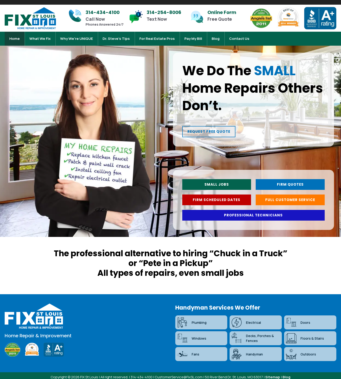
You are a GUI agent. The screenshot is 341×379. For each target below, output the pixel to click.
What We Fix (40, 36)
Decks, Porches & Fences (252, 335)
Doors (297, 319)
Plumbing (191, 319)
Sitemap (272, 373)
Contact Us (239, 36)
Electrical (246, 319)
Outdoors (300, 351)
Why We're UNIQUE (76, 36)
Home (14, 36)
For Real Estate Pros (157, 36)
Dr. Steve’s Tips (116, 36)
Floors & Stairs (304, 335)
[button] (212, 127)
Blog (216, 36)
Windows (191, 335)
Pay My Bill (193, 36)
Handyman (247, 351)
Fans (187, 351)
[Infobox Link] (96, 18)
